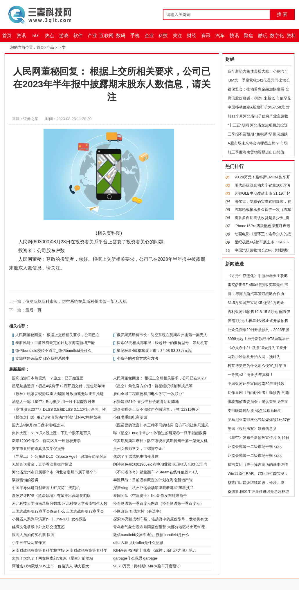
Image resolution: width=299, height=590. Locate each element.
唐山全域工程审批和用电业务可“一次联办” (148, 394)
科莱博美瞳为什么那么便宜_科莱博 (257, 365)
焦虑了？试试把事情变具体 (135, 456)
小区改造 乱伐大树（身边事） (138, 511)
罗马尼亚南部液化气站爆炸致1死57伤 (259, 419)
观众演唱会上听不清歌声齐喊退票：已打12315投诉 (156, 409)
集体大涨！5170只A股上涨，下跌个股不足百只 (51, 433)
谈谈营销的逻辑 (25, 480)
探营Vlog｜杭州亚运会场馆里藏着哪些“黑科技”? (153, 488)
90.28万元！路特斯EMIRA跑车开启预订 (146, 566)
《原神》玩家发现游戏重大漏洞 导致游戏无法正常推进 (58, 394)
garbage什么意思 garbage (135, 558)
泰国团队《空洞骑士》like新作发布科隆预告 (150, 495)
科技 (163, 35)
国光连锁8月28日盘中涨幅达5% (38, 425)
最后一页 (33, 310)
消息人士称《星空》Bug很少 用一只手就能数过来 (53, 401)
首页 (7, 35)
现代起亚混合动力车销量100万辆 (262, 185)
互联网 (107, 35)
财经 (191, 35)
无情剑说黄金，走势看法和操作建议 (42, 464)
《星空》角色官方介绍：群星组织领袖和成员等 (152, 386)
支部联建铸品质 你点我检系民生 (42, 358)
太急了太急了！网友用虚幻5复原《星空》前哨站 (52, 558)
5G (36, 35)
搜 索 (282, 14)
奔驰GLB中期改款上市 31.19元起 (262, 193)
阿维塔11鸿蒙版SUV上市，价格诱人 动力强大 (50, 566)
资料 (291, 35)
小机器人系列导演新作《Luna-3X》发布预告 (49, 519)
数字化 (277, 35)
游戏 (64, 35)
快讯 (234, 35)
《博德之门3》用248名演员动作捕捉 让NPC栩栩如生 (56, 417)
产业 (92, 35)
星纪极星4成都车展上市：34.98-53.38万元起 (154, 350)
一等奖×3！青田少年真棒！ (250, 374)
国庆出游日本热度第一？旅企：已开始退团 (48, 378)
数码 (120, 35)
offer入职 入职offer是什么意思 (138, 542)
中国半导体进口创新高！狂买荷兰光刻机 (46, 488)
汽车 (220, 35)
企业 (149, 35)
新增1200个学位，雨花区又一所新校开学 (46, 441)
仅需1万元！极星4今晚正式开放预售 (258, 320)
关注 (177, 35)
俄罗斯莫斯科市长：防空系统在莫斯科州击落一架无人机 (76, 301)
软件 (78, 35)
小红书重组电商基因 (130, 417)
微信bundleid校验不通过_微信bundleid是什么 (53, 350)
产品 (50, 47)
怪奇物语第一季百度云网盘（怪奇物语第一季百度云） (158, 503)
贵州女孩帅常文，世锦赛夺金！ (139, 448)
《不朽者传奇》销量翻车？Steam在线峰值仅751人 (155, 472)
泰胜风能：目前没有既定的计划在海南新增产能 (55, 343)
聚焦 (248, 35)
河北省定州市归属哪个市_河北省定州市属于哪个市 (54, 472)
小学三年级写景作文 (29, 542)
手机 (135, 35)
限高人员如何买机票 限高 (33, 535)
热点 (49, 35)
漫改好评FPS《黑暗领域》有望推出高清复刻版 (51, 495)
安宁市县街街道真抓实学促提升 (38, 448)
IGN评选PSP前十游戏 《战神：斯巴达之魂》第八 (155, 550)
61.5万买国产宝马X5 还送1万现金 (256, 303)
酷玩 (262, 35)
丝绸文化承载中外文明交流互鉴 (38, 527)
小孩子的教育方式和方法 (137, 358)
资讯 (21, 35)
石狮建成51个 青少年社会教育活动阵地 (146, 401)
